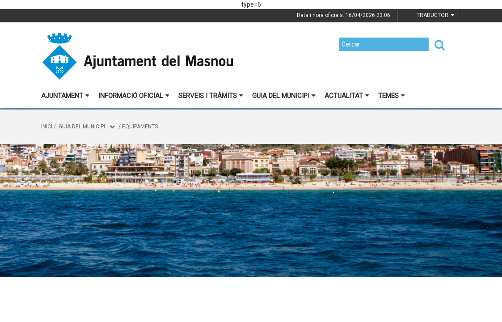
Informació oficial (133, 96)
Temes (391, 96)
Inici (46, 126)
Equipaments (140, 126)
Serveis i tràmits (210, 96)
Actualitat (347, 96)
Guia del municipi (284, 96)
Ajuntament (65, 96)
